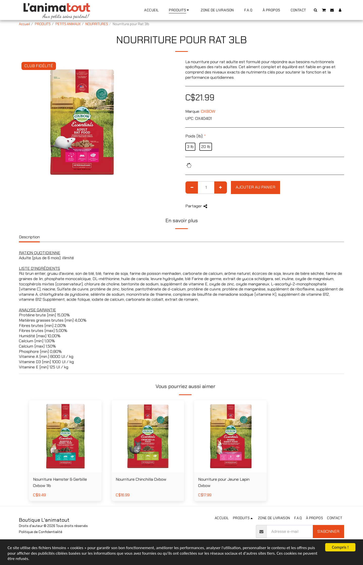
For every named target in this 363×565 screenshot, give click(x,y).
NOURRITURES (96, 24)
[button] (315, 10)
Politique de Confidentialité (40, 532)
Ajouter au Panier (255, 187)
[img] (65, 436)
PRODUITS (43, 24)
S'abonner (328, 531)
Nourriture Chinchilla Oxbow (141, 479)
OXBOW (208, 111)
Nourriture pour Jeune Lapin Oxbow (224, 482)
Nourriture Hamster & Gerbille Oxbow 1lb (60, 482)
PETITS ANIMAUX (68, 24)
